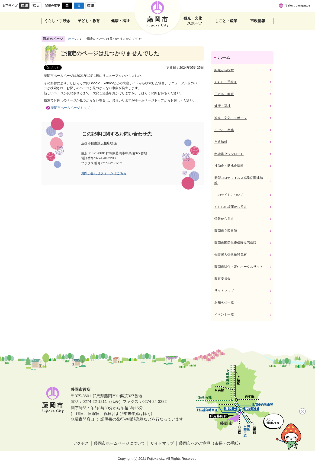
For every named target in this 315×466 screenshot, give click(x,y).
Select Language (297, 5)
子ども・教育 (224, 94)
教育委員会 (222, 278)
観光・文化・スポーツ (230, 118)
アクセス (81, 443)
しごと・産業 (224, 130)
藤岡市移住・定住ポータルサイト (238, 267)
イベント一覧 (224, 314)
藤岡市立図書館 (225, 231)
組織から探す (224, 70)
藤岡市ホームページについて (119, 443)
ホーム (73, 39)
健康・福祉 (222, 106)
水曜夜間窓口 (82, 419)
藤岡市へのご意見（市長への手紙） (210, 443)
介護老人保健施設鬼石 (230, 254)
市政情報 (220, 142)
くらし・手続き (225, 82)
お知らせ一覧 (224, 302)
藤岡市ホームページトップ (70, 108)
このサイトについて (229, 195)
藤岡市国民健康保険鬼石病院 (235, 243)
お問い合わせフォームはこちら (103, 173)
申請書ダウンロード (229, 154)
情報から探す (224, 218)
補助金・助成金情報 (229, 166)
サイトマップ (224, 290)
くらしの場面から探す (230, 207)
